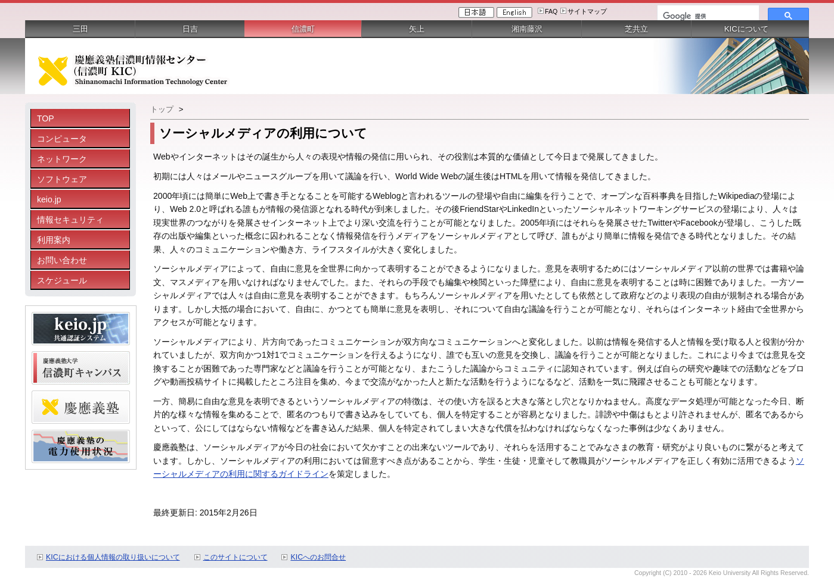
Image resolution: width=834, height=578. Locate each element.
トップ (161, 109)
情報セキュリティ (70, 219)
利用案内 (53, 240)
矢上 (416, 28)
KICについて (746, 28)
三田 (80, 28)
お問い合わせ (62, 260)
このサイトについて (235, 557)
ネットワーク (62, 159)
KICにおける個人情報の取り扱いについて (113, 557)
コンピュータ (62, 138)
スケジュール (62, 280)
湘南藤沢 (526, 28)
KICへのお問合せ (318, 557)
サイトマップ (587, 11)
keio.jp (49, 199)
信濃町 (303, 28)
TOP (45, 118)
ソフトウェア (62, 179)
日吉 (190, 28)
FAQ (551, 11)
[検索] (707, 16)
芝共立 (636, 28)
